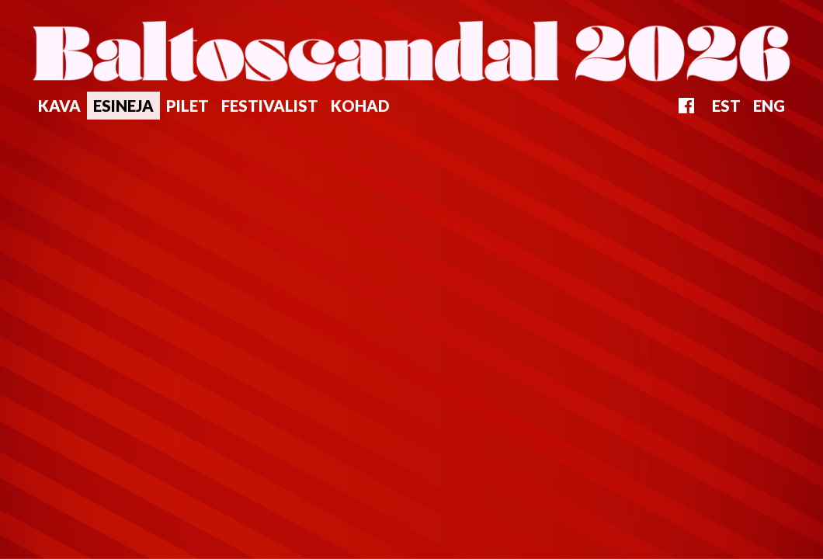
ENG (769, 105)
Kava (59, 105)
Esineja (123, 105)
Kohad (360, 105)
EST (726, 105)
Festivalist (269, 105)
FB (686, 106)
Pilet (187, 105)
